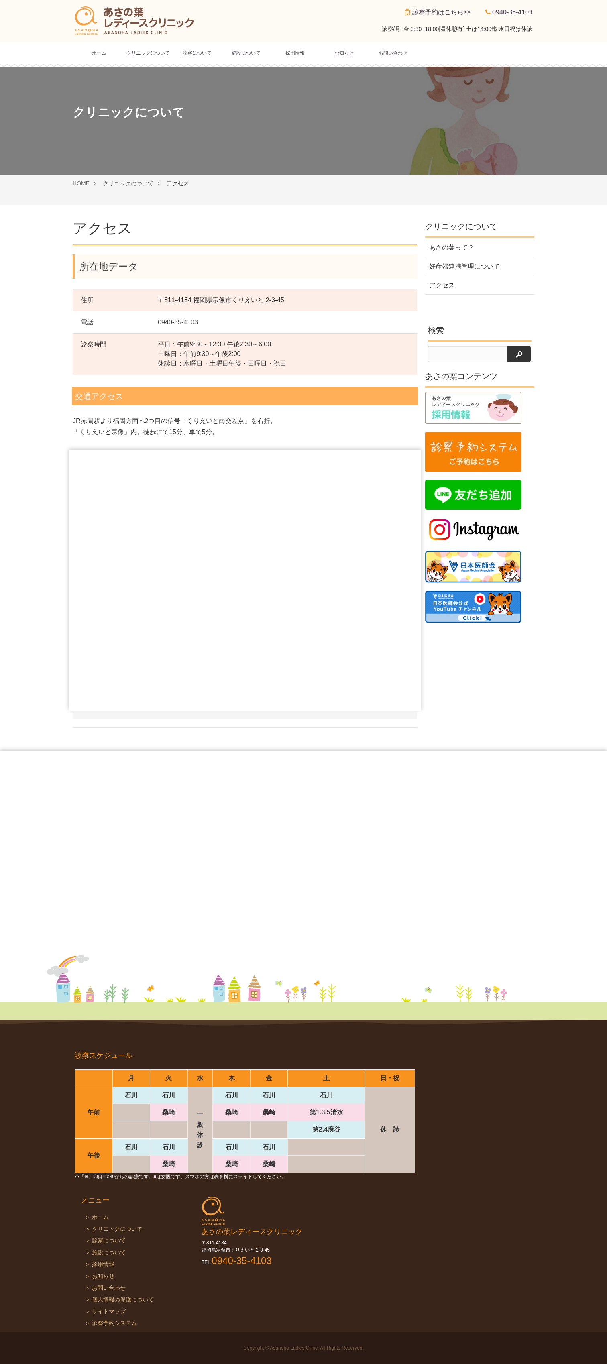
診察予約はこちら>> (441, 12)
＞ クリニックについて (114, 1229)
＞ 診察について (105, 1241)
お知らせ (344, 53)
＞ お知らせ (99, 1276)
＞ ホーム (97, 1217)
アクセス (442, 285)
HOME (81, 183)
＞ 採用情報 (99, 1264)
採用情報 (295, 53)
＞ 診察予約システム (111, 1323)
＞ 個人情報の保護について (119, 1300)
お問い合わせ (393, 53)
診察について (197, 53)
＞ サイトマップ (105, 1312)
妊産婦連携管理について (464, 266)
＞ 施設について (105, 1253)
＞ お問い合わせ (105, 1288)
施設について (246, 53)
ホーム (99, 53)
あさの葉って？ (451, 247)
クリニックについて (148, 53)
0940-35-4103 (512, 12)
